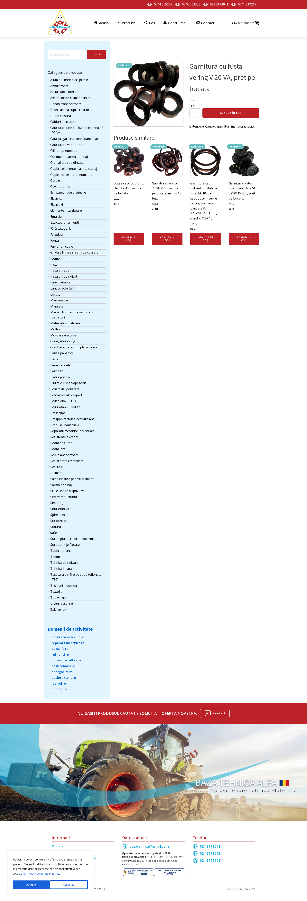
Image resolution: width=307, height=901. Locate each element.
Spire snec (57, 513)
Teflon (55, 555)
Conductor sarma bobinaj (69, 155)
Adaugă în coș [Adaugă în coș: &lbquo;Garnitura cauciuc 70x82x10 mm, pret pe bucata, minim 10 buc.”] (167, 237)
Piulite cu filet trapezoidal (68, 381)
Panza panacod (61, 351)
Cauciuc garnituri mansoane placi (74, 137)
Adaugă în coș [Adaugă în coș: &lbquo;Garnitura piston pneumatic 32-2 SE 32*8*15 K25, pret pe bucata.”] (244, 237)
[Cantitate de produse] (194, 111)
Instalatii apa (59, 269)
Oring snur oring (62, 339)
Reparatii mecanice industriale (72, 429)
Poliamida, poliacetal (65, 387)
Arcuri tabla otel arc (64, 90)
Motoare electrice (63, 334)
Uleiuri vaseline (61, 602)
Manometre (59, 299)
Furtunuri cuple (61, 245)
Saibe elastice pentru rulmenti (72, 477)
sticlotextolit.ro (64, 676)
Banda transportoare (66, 102)
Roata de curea (61, 441)
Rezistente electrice (64, 435)
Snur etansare (60, 507)
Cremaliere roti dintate (67, 161)
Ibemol (55, 257)
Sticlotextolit (59, 519)
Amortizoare (59, 84)
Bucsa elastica (60, 114)
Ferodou (56, 233)
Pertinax (56, 369)
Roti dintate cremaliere (67, 459)
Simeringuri (59, 501)
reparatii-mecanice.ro (68, 641)
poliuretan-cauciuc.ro (68, 635)
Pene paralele (60, 363)
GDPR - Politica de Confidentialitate (41, 875)
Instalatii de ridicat (63, 275)
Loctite (55, 292)
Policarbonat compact (66, 393)
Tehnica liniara (61, 567)
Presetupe (58, 411)
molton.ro (59, 687)
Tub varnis (58, 596)
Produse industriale (64, 423)
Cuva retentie (60, 185)
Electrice (56, 197)
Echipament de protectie (68, 191)
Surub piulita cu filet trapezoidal (73, 537)
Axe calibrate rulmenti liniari (70, 96)
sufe (53, 531)
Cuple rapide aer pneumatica (71, 173)
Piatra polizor (60, 375)
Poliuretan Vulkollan (65, 405)
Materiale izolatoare (65, 321)
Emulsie (56, 215)
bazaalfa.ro (60, 647)
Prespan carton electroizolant (72, 417)
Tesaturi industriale (64, 584)
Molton (55, 328)
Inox (53, 263)
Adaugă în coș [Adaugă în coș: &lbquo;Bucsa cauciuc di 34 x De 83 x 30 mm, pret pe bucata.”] (129, 237)
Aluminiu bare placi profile (69, 78)
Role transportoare (64, 453)
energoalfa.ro (62, 670)
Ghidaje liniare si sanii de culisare (74, 251)
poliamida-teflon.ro (66, 658)
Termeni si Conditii (63, 850)
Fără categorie (60, 227)
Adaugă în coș (230, 111)
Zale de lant (58, 608)
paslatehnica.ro (63, 664)
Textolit (56, 590)
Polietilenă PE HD (63, 399)
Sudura (55, 525)
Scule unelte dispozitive (67, 489)
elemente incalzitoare (66, 209)
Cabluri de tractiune (64, 120)
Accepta (70, 885)
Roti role (56, 465)
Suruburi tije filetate (65, 543)
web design (232, 887)
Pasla (54, 357)
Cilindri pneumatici (64, 149)
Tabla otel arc (60, 549)
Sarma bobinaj (61, 483)
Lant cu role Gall (62, 287)
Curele (55, 179)
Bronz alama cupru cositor (69, 108)
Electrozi (56, 203)
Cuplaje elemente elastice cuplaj (73, 167)
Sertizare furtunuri (64, 495)
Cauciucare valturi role (66, 143)
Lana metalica (60, 281)
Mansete (56, 305)
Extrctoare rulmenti (64, 221)
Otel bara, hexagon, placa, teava (73, 345)
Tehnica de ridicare (64, 561)
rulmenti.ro (60, 653)
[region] (51, 872)
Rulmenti (56, 471)
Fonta (54, 239)
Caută (96, 53)
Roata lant (57, 447)
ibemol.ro (59, 682)
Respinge (32, 885)
